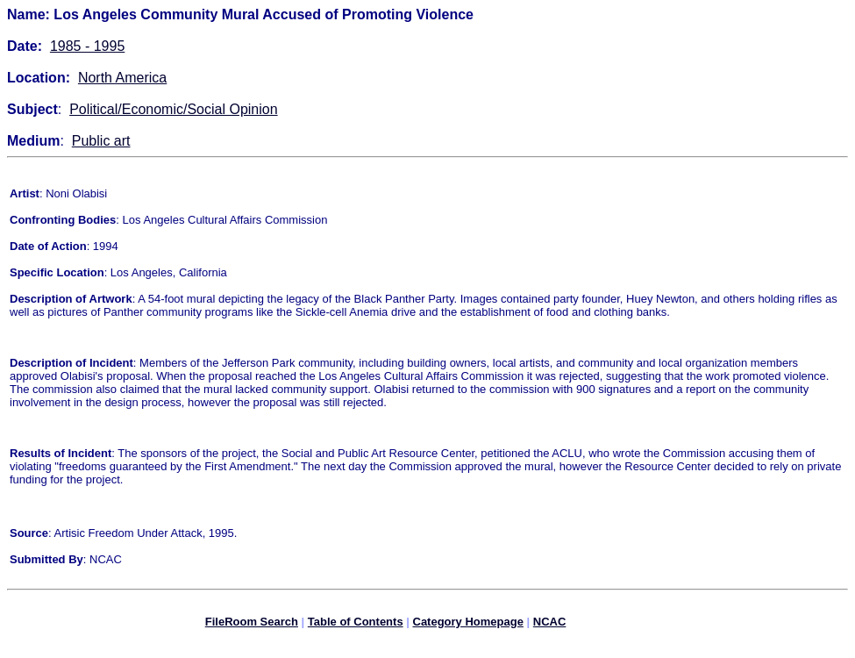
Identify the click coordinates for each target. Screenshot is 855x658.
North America (122, 77)
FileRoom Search (251, 624)
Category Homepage (468, 624)
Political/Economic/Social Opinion (173, 109)
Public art (101, 140)
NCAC (549, 624)
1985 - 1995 (87, 46)
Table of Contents (355, 624)
